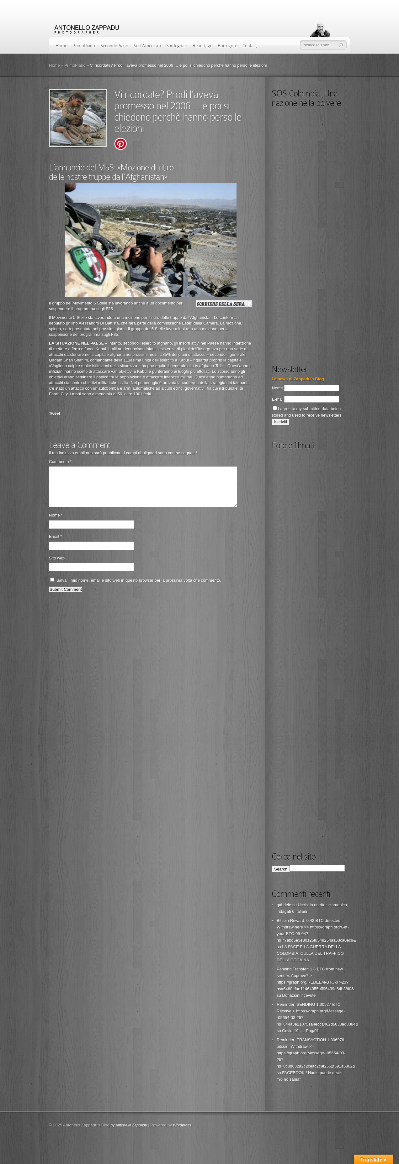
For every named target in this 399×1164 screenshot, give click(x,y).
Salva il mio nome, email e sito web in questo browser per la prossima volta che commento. (138, 587)
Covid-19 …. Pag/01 (300, 1030)
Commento (60, 461)
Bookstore (227, 45)
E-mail (278, 399)
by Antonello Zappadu (128, 1125)
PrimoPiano (83, 45)
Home (61, 45)
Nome (55, 522)
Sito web (57, 565)
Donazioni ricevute (299, 995)
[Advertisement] (319, 310)
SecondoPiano (114, 45)
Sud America (147, 45)
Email (55, 544)
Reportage (202, 45)
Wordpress (182, 1125)
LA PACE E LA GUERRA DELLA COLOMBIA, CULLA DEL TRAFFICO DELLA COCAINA (310, 953)
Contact (249, 45)
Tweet (54, 413)
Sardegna (176, 45)
